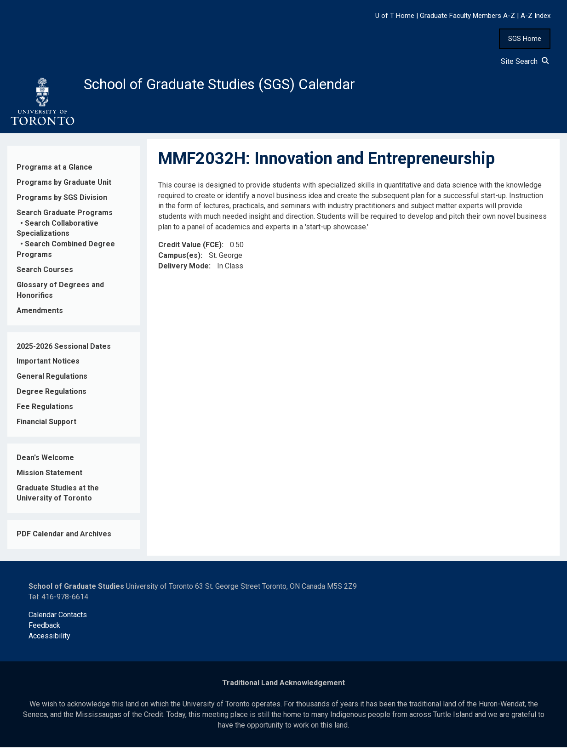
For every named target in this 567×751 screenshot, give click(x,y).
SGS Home (524, 38)
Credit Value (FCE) (190, 248)
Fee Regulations (45, 410)
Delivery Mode (183, 269)
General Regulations (52, 380)
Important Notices (48, 365)
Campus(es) (179, 259)
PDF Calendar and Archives (64, 538)
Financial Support (46, 425)
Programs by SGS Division (62, 201)
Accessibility (49, 639)
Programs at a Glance (54, 170)
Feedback (44, 629)
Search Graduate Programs (65, 216)
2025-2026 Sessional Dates (64, 350)
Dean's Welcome (45, 461)
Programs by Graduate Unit (64, 186)
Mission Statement (49, 476)
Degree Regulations (51, 395)
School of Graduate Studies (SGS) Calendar (242, 86)
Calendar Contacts (58, 618)
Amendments (40, 314)
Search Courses (45, 273)
